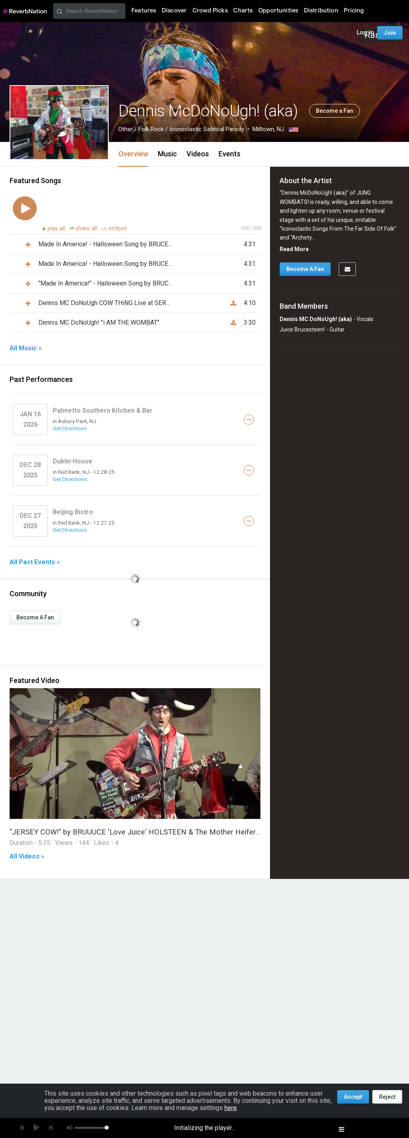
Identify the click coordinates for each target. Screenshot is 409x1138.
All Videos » (27, 856)
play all (57, 228)
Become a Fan (334, 111)
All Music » (26, 348)
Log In (365, 32)
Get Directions (70, 428)
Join (390, 33)
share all (84, 228)
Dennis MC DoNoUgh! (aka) (316, 319)
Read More (294, 249)
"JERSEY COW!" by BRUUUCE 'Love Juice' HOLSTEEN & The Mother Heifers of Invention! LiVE (165, 832)
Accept (353, 1097)
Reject (387, 1097)
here (230, 1108)
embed (114, 228)
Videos (198, 154)
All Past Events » (35, 562)
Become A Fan (35, 617)
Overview (133, 154)
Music (167, 154)
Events (229, 154)
